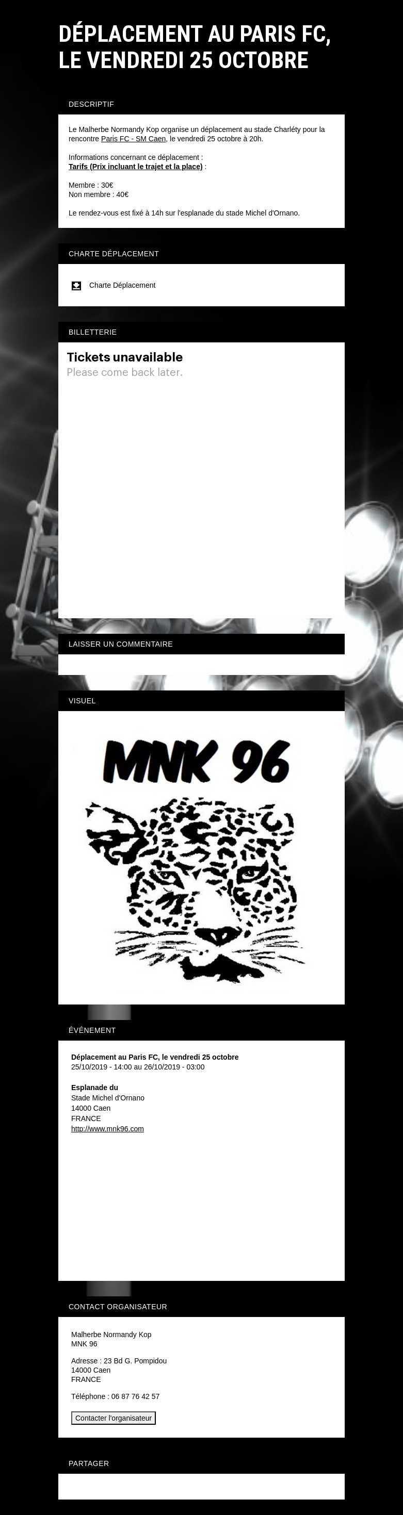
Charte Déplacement (113, 285)
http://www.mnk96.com (107, 1129)
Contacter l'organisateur (113, 1418)
